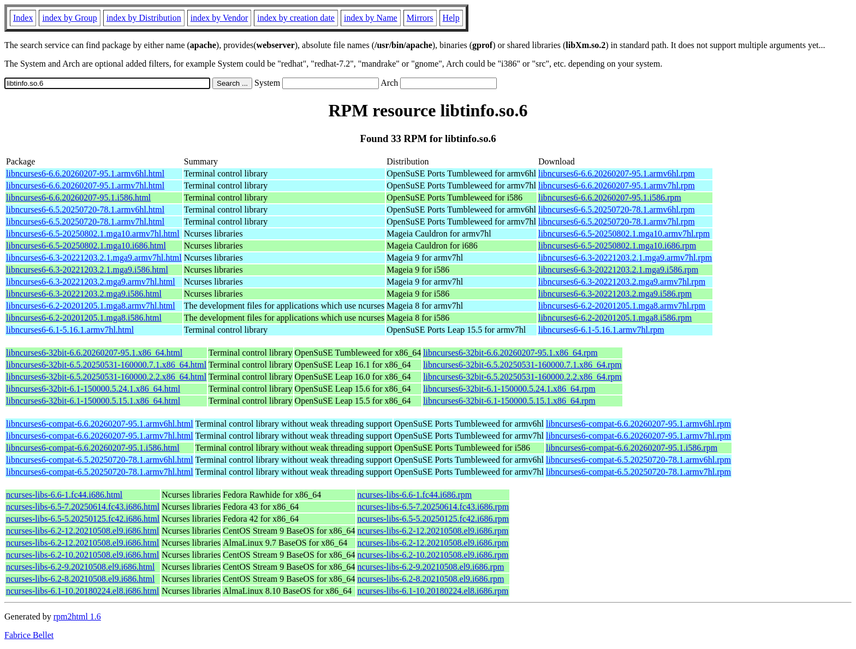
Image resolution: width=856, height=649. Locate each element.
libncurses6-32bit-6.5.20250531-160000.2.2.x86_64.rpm (522, 376)
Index (23, 17)
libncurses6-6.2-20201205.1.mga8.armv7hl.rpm (621, 305)
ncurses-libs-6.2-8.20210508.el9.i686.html (80, 578)
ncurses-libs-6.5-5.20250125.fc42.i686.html (82, 518)
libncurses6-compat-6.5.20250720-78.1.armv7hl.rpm (638, 471)
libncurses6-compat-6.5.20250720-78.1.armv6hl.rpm (638, 459)
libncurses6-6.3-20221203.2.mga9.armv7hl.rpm (621, 281)
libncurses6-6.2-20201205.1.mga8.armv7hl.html (90, 305)
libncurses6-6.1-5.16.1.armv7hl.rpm (601, 329)
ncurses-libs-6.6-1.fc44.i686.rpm (414, 494)
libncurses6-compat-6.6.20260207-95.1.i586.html (93, 447)
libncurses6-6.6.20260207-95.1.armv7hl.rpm (616, 185)
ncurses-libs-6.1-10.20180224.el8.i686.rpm (432, 590)
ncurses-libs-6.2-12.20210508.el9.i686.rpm (432, 530)
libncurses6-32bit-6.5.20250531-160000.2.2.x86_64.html (106, 376)
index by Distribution (143, 17)
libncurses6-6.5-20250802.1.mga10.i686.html (86, 245)
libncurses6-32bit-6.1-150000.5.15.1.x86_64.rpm (509, 400)
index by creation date (296, 17)
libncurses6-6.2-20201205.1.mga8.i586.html (84, 317)
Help (451, 17)
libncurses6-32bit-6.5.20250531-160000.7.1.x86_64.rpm (522, 364)
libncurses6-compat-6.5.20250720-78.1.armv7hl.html (99, 471)
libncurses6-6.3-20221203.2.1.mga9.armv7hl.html (94, 257)
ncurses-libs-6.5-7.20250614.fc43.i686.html (82, 506)
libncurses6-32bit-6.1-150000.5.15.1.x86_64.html (93, 400)
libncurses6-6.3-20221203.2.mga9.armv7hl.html (90, 281)
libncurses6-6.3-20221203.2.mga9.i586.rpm (615, 293)
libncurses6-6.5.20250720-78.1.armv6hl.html (85, 209)
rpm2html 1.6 (77, 616)
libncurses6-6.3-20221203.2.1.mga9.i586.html (87, 269)
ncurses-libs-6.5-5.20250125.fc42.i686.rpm (433, 518)
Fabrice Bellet (29, 635)
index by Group (69, 17)
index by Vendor (219, 17)
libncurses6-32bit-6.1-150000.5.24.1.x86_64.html (93, 388)
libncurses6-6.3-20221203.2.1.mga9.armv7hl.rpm (625, 257)
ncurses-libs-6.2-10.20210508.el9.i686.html (82, 554)
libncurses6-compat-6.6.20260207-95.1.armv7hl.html (99, 435)
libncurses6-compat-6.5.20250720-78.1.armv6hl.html (99, 459)
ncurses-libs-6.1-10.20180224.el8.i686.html (82, 590)
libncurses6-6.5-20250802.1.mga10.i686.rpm (617, 245)
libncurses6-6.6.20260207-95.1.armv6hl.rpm (616, 173)
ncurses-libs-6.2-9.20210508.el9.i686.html (80, 566)
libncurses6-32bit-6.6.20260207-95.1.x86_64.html (94, 352)
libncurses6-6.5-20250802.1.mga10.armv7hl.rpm (624, 233)
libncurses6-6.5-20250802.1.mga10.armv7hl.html (93, 233)
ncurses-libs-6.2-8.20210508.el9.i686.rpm (430, 578)
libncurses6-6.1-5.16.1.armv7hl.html (70, 329)
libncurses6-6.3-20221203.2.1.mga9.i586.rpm (618, 269)
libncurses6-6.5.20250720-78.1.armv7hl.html (85, 221)
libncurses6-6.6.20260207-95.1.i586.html (78, 197)
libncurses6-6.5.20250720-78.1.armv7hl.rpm (616, 221)
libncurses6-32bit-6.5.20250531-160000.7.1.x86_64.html (106, 364)
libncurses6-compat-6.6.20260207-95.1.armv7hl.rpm (638, 435)
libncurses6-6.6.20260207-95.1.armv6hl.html (85, 173)
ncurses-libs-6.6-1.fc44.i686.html (64, 494)
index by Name (370, 17)
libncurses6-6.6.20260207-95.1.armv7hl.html (85, 185)
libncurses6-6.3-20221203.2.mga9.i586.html (84, 293)
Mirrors (420, 17)
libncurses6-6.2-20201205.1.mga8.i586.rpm (615, 317)
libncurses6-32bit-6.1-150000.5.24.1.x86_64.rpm (509, 388)
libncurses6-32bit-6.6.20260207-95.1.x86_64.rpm (510, 352)
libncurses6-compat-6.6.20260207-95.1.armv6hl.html (99, 423)
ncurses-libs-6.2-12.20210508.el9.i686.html (82, 530)
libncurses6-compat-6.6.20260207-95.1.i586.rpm (631, 447)
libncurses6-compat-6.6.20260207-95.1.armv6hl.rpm (638, 423)
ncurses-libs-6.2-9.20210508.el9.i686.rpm (430, 566)
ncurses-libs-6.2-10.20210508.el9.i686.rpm (432, 554)
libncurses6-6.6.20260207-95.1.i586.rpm (609, 197)
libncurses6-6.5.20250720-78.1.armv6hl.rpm (616, 209)
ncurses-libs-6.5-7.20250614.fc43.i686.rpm (433, 506)
